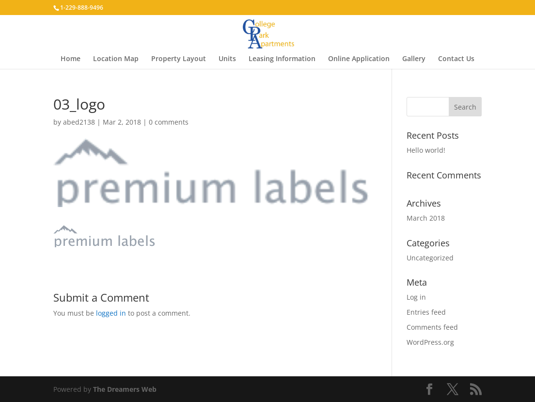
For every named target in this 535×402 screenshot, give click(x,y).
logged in (111, 313)
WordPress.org (430, 342)
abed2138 (79, 122)
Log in (416, 297)
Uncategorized (430, 257)
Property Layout (178, 59)
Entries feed (426, 312)
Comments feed (432, 327)
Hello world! (426, 150)
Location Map (116, 59)
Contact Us (456, 59)
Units (227, 59)
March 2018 (426, 218)
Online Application (359, 59)
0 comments (169, 122)
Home (70, 59)
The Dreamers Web (125, 389)
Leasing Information (282, 59)
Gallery (413, 59)
